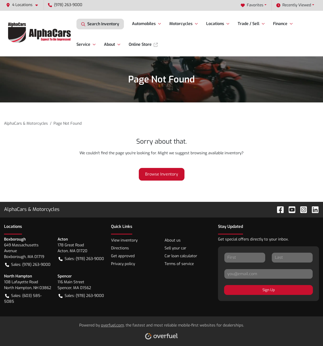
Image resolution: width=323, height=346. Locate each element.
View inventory (124, 240)
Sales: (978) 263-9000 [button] (27, 265)
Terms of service (179, 263)
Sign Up (268, 290)
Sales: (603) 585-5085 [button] (23, 298)
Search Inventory (100, 24)
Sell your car (175, 248)
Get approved (123, 255)
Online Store (143, 44)
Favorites (252, 5)
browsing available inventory (216, 153)
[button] (24, 5)
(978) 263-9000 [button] (65, 4)
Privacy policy (123, 263)
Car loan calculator (181, 255)
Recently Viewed (293, 5)
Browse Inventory (161, 174)
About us (173, 240)
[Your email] (268, 274)
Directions (120, 248)
